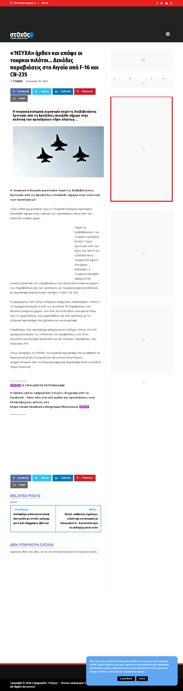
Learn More (126, 678)
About (45, 3)
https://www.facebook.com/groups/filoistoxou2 (44, 406)
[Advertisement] (42, 250)
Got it (142, 678)
